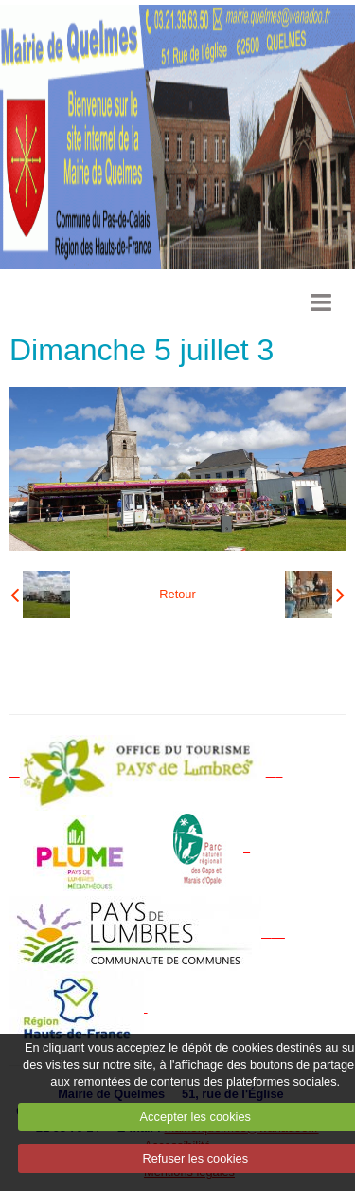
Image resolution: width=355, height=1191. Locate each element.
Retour (177, 594)
